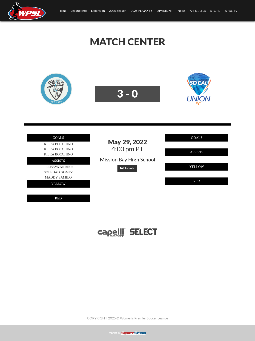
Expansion (98, 10)
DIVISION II (165, 10)
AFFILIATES (198, 10)
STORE (215, 10)
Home (63, 10)
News (181, 10)
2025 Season (117, 10)
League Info (79, 10)
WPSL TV (230, 10)
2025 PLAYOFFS (142, 10)
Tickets (127, 168)
